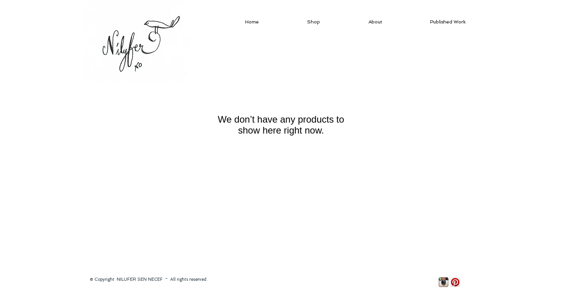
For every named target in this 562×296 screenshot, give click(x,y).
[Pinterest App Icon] (455, 282)
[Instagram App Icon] (443, 282)
